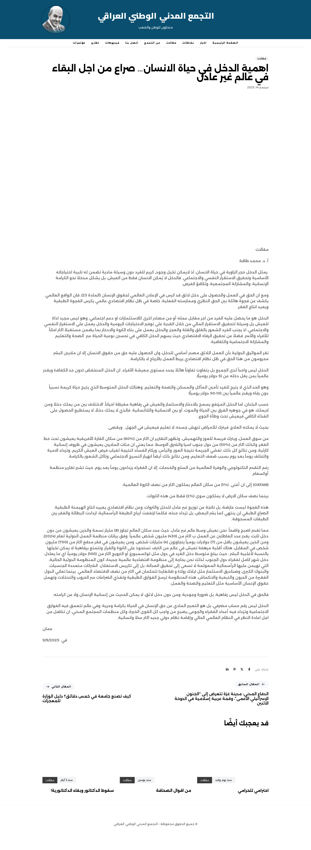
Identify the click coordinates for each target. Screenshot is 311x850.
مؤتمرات (79, 42)
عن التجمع (152, 42)
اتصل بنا (131, 42)
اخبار (203, 42)
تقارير (95, 42)
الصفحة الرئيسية (225, 42)
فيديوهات (112, 42)
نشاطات (188, 42)
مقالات (171, 42)
